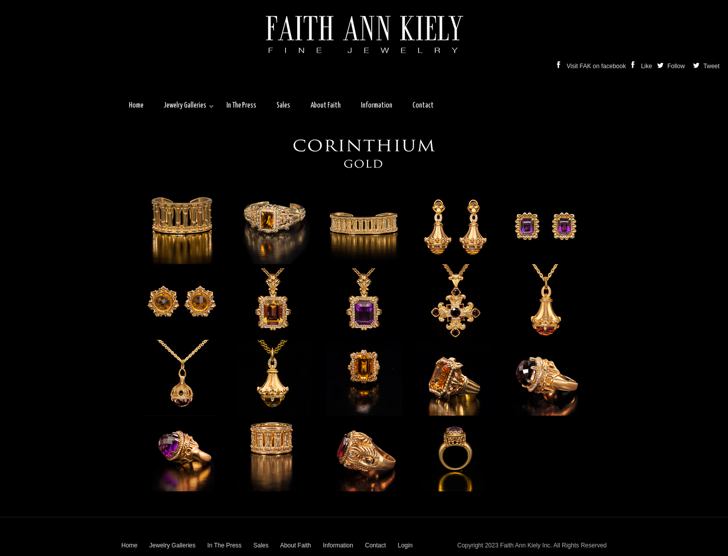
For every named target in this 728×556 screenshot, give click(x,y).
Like (642, 66)
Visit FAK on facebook (592, 66)
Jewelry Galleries (172, 545)
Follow (672, 66)
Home (129, 545)
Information (338, 545)
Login (405, 545)
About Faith (295, 545)
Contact (375, 545)
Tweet (710, 66)
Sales (260, 545)
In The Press (224, 545)
